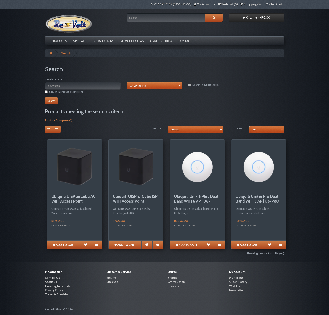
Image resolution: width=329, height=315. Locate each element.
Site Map (112, 282)
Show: (239, 128)
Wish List (235, 286)
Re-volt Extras (132, 41)
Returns (111, 278)
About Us (51, 282)
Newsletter (236, 290)
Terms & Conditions (58, 294)
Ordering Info (161, 41)
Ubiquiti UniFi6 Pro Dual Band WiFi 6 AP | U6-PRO (257, 199)
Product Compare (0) (58, 120)
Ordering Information (59, 286)
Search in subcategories (203, 84)
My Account (237, 278)
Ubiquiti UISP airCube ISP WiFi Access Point (135, 199)
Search (66, 53)
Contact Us (187, 41)
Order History (238, 282)
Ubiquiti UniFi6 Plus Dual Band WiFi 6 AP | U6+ (196, 199)
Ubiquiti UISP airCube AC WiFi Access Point (73, 199)
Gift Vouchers (177, 282)
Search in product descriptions (64, 91)
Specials (79, 41)
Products (59, 41)
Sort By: (157, 128)
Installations (103, 41)
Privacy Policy (54, 290)
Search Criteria (53, 79)
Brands (172, 278)
